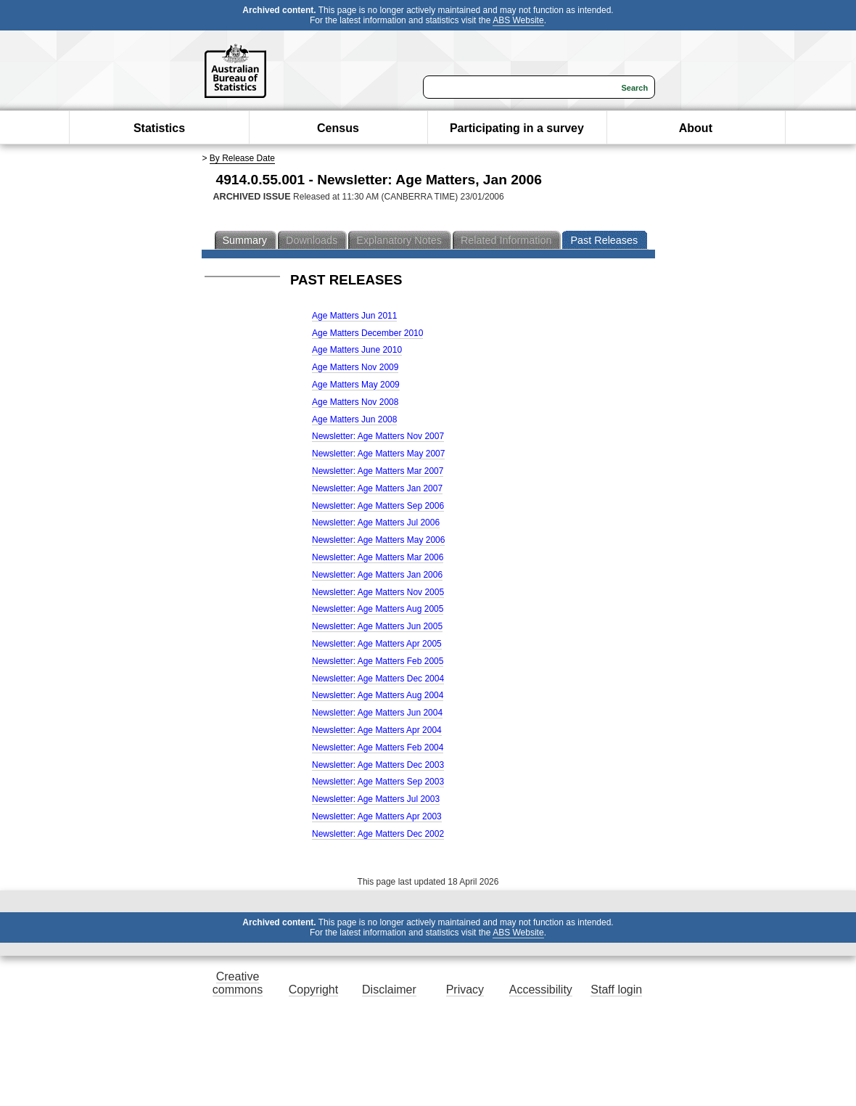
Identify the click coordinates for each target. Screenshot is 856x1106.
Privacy (465, 989)
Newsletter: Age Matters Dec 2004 (378, 678)
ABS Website (518, 20)
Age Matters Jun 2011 (354, 316)
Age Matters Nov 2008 (355, 402)
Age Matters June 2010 (357, 350)
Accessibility (540, 989)
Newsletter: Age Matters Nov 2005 (378, 592)
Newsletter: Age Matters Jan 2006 (377, 575)
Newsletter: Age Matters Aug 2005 (377, 609)
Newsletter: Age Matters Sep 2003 (378, 782)
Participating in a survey (517, 128)
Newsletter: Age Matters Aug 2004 (377, 695)
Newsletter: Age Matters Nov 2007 (378, 436)
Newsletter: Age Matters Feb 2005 (377, 661)
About (695, 128)
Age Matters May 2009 (356, 385)
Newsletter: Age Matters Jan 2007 (377, 488)
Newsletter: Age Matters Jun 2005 (377, 626)
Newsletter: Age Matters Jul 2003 (376, 799)
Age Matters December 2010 (367, 333)
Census (338, 128)
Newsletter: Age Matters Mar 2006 (377, 557)
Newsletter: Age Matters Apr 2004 (377, 730)
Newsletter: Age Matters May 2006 (378, 540)
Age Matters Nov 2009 (355, 367)
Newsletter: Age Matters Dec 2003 (378, 765)
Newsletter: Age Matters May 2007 (378, 453)
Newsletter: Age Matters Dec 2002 (378, 834)
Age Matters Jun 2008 (354, 419)
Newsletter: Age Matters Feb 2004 (377, 747)
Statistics (159, 128)
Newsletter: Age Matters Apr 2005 (377, 644)
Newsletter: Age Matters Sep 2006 (378, 506)
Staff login (616, 989)
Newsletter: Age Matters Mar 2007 (377, 471)
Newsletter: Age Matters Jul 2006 (376, 522)
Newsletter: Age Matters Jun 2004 (377, 713)
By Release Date (242, 158)
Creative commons (238, 983)
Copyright (313, 989)
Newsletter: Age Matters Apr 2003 (377, 816)
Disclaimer (389, 989)
